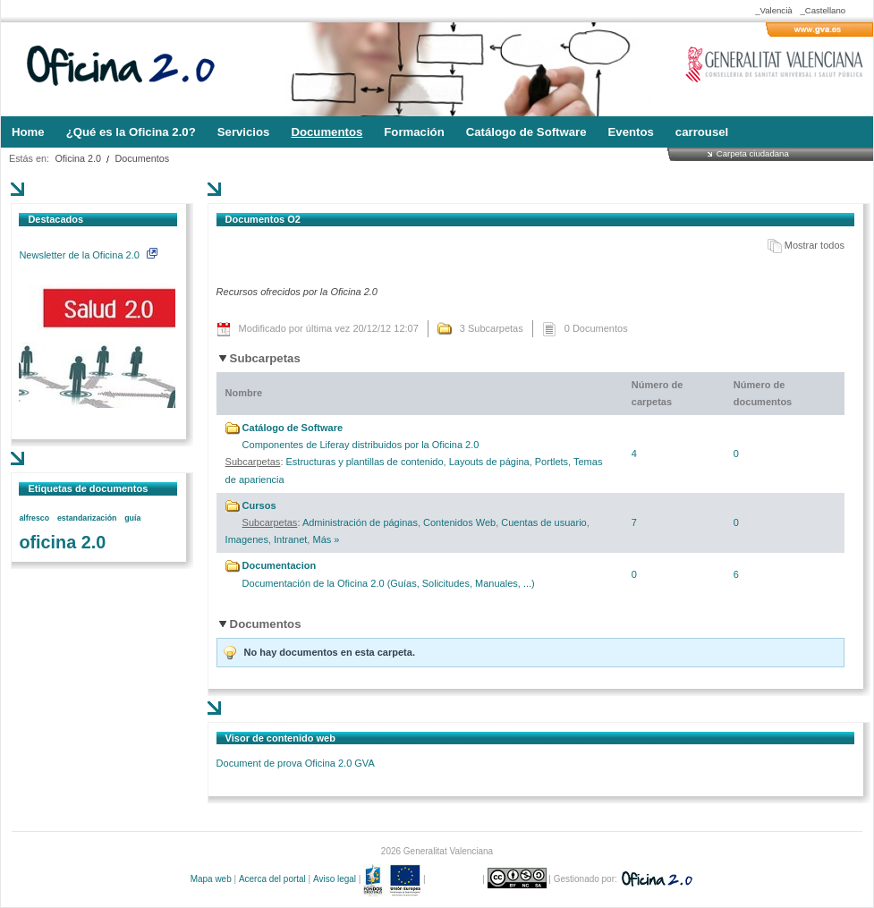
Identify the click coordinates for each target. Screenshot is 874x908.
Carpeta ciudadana (753, 153)
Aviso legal (334, 879)
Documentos (142, 158)
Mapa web (211, 879)
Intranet (290, 539)
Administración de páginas (360, 522)
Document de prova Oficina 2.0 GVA (295, 763)
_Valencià (773, 10)
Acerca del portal (272, 879)
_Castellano (822, 10)
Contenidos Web (459, 522)
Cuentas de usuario (543, 522)
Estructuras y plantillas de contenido (365, 461)
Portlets (551, 461)
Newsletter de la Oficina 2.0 (88, 255)
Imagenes (246, 539)
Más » (325, 539)
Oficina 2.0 (78, 158)
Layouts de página (489, 461)
